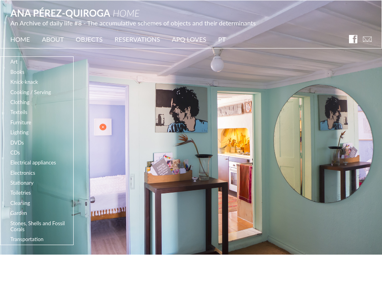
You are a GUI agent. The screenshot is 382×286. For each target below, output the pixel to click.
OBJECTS (89, 39)
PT (222, 39)
